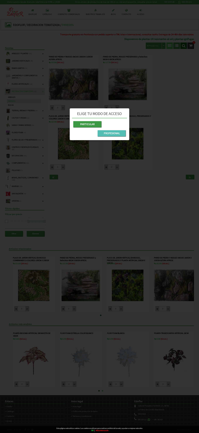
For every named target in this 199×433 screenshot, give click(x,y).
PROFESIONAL (113, 124)
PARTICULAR (85, 124)
